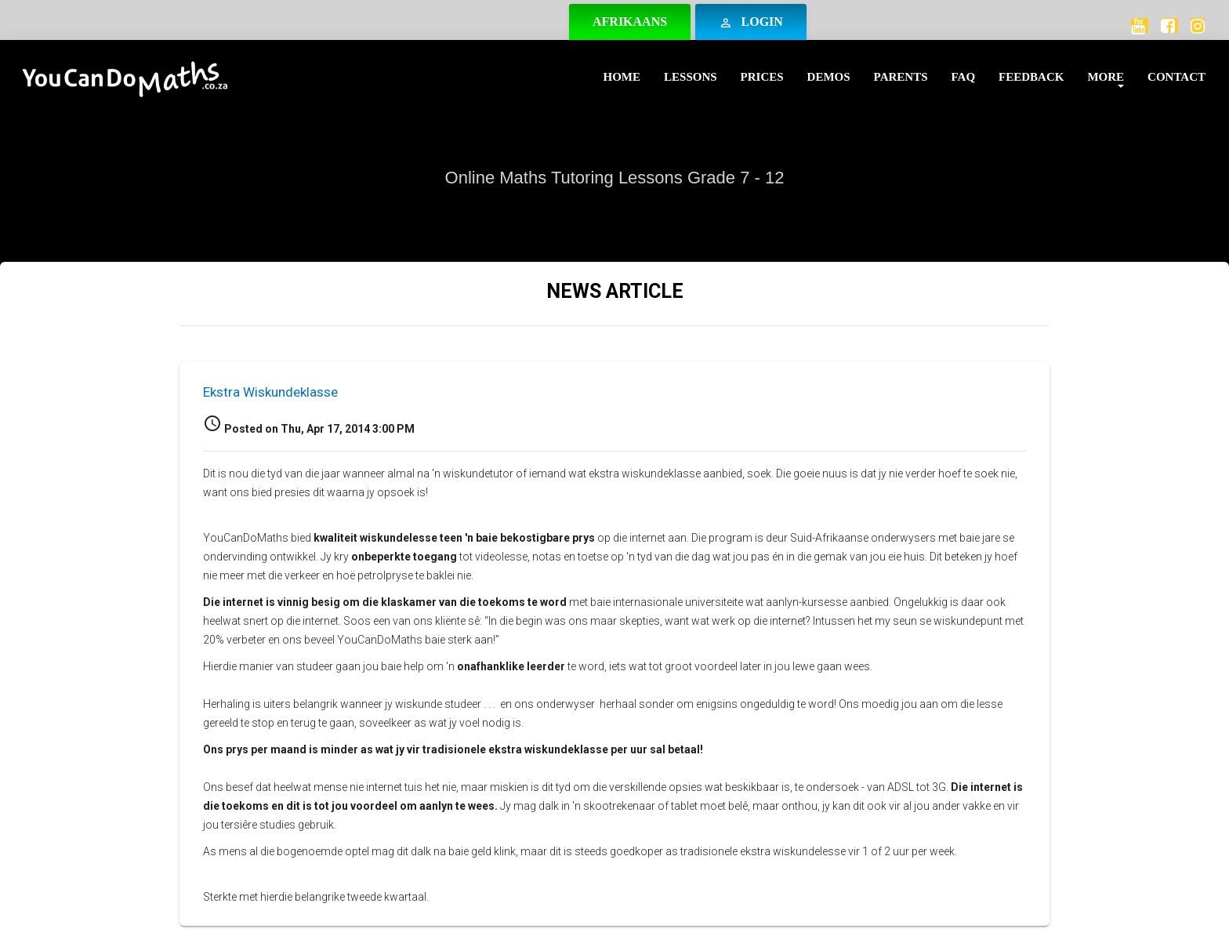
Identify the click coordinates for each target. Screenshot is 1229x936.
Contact (1176, 77)
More (1105, 77)
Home (622, 77)
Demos (828, 77)
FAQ (964, 77)
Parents (901, 77)
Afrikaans (630, 21)
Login (751, 22)
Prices (762, 77)
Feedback (1031, 77)
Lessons (690, 77)
